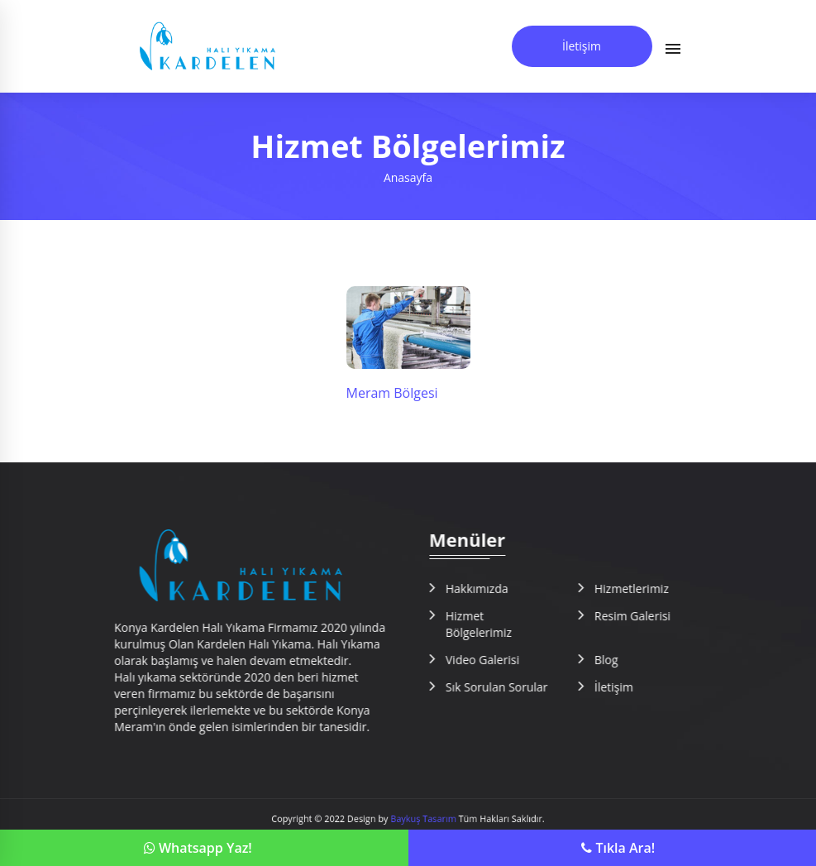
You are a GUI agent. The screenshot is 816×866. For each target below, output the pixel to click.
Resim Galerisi (644, 616)
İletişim (581, 46)
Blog (618, 659)
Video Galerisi (494, 659)
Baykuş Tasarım (420, 819)
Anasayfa (408, 177)
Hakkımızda (488, 588)
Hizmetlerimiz (643, 588)
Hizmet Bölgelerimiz (490, 624)
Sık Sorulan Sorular (508, 687)
